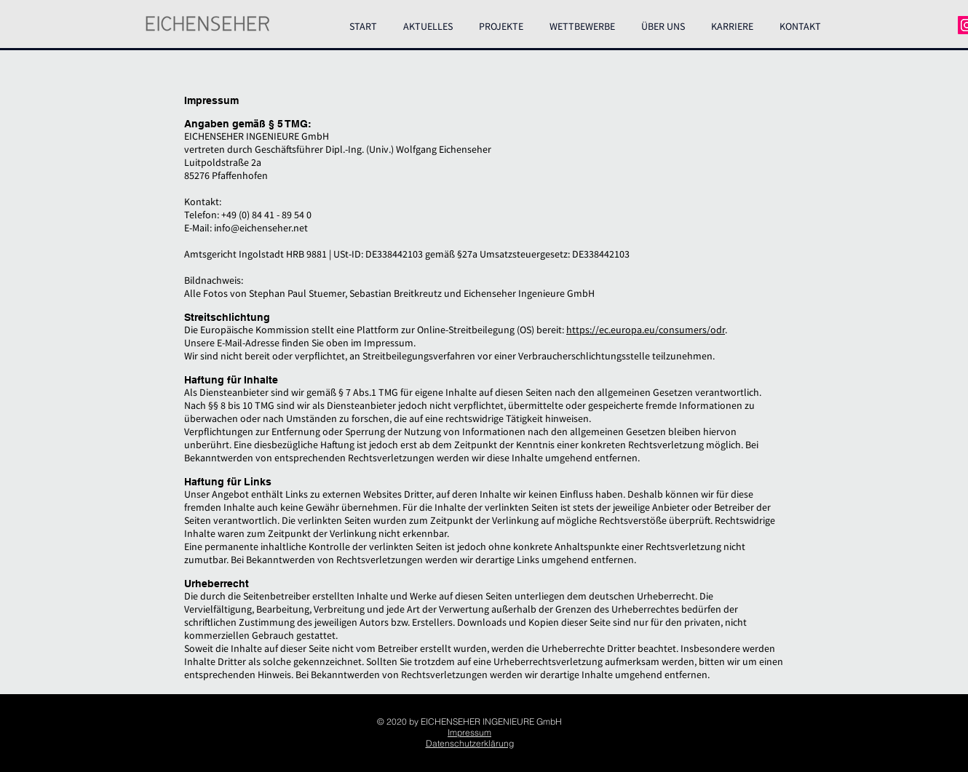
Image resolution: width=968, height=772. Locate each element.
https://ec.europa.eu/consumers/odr (645, 329)
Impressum (469, 732)
